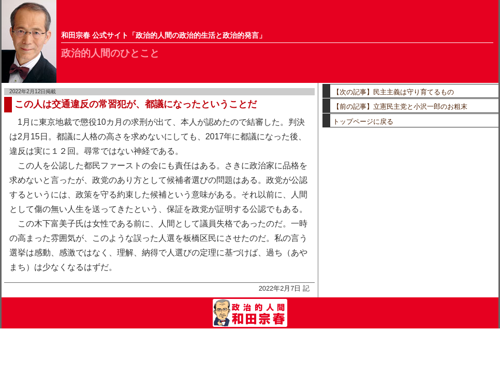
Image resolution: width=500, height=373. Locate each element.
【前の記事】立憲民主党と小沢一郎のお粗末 (400, 106)
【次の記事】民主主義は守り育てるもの (393, 92)
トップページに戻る (363, 121)
